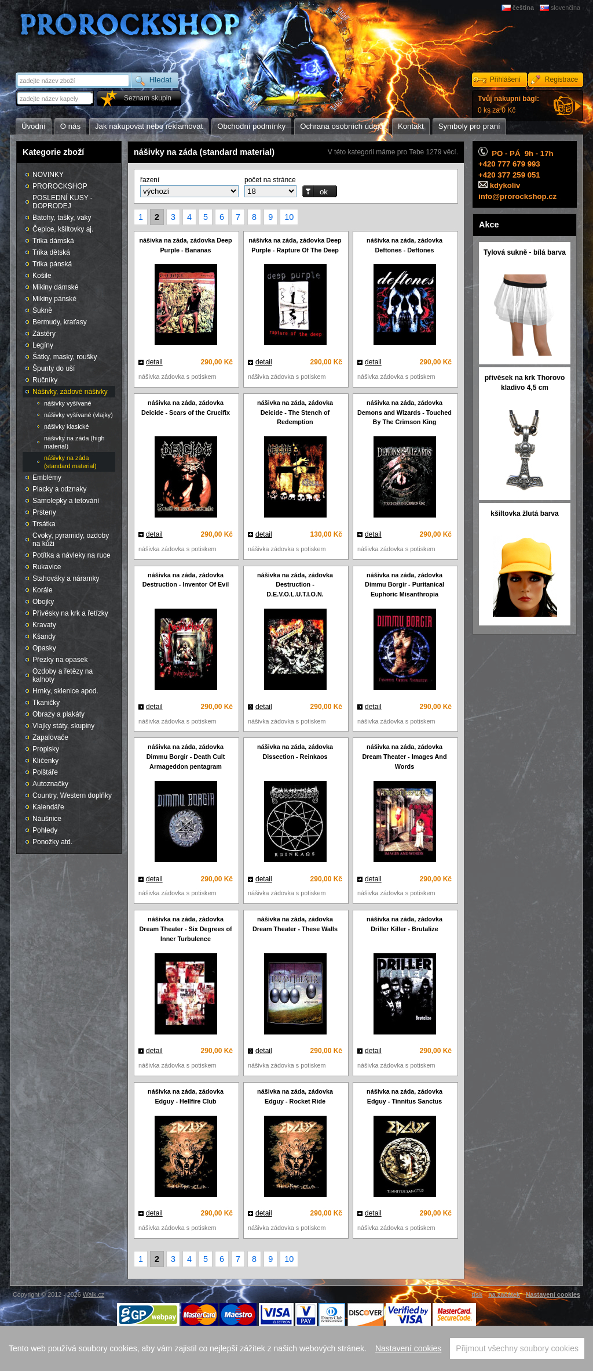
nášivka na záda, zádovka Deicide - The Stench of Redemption (295, 412)
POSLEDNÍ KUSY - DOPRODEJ (62, 202)
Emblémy (46, 477)
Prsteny (44, 512)
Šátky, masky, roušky (64, 357)
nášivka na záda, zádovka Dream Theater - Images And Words (404, 756)
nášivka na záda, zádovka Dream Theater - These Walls (295, 924)
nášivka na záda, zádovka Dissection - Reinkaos (295, 751)
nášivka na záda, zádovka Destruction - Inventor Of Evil (185, 579)
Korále (42, 590)
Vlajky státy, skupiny (63, 726)
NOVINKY (48, 175)
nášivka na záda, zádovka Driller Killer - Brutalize (404, 924)
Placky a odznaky (59, 489)
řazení (149, 180)
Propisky (45, 749)
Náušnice (46, 819)
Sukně (42, 310)
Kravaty (44, 625)
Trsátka (44, 524)
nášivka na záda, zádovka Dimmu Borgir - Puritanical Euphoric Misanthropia (404, 584)
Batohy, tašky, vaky (61, 218)
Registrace (561, 79)
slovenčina (565, 7)
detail (154, 362)
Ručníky (44, 380)
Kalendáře (48, 807)
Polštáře (45, 772)
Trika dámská (53, 241)
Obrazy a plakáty (58, 714)
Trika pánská (52, 264)
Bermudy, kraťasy (59, 322)
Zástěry (44, 334)
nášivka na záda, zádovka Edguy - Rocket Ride (295, 1096)
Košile (42, 276)
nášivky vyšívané (67, 403)
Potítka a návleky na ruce (71, 555)
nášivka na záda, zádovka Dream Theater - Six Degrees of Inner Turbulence (185, 929)
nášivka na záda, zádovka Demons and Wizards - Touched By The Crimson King (404, 412)
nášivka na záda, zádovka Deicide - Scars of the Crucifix (185, 407)
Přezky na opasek (59, 660)
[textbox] (56, 98)
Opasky (44, 648)
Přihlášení (505, 79)
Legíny (42, 345)
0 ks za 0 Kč (508, 104)
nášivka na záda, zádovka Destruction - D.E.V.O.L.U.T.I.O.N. (295, 584)
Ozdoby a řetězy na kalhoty (62, 675)
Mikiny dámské (55, 287)
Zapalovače (50, 737)
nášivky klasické (66, 426)
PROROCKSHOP (59, 186)
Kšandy (44, 636)
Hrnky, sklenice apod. (65, 691)
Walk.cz (93, 1294)
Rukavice (46, 567)
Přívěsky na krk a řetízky (70, 613)
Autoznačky (50, 784)
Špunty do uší (53, 368)
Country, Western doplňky (72, 795)
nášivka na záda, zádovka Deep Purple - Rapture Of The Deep (294, 245)
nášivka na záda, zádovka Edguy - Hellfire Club (186, 1096)
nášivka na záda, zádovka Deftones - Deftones (404, 245)
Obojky (43, 602)
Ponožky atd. (52, 842)
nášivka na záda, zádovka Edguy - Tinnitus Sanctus (404, 1096)
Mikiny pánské (54, 299)
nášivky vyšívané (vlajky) (78, 414)
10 (289, 217)
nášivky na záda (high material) (74, 442)
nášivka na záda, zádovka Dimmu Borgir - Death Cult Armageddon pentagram (186, 756)
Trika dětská (51, 252)
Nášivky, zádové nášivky (70, 392)
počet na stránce (270, 180)
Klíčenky (45, 761)
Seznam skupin (147, 98)
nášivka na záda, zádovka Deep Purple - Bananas (185, 245)
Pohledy (44, 830)
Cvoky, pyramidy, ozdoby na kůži (70, 539)
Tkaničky (46, 703)
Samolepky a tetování (65, 501)
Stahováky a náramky (65, 578)
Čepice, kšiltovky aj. (62, 229)
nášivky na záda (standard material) (70, 461)
